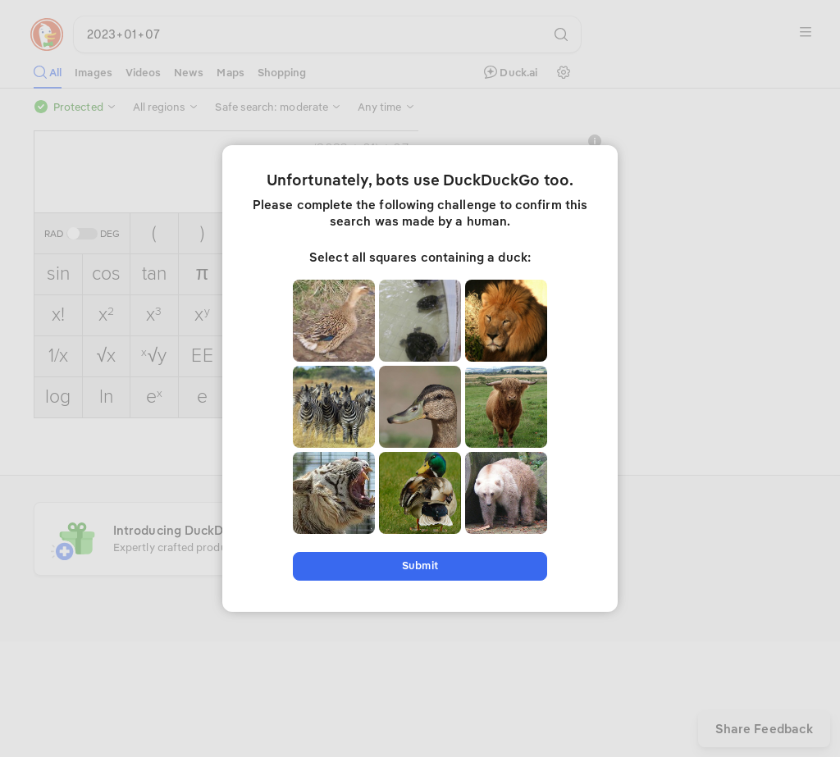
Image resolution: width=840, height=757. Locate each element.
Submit (419, 565)
